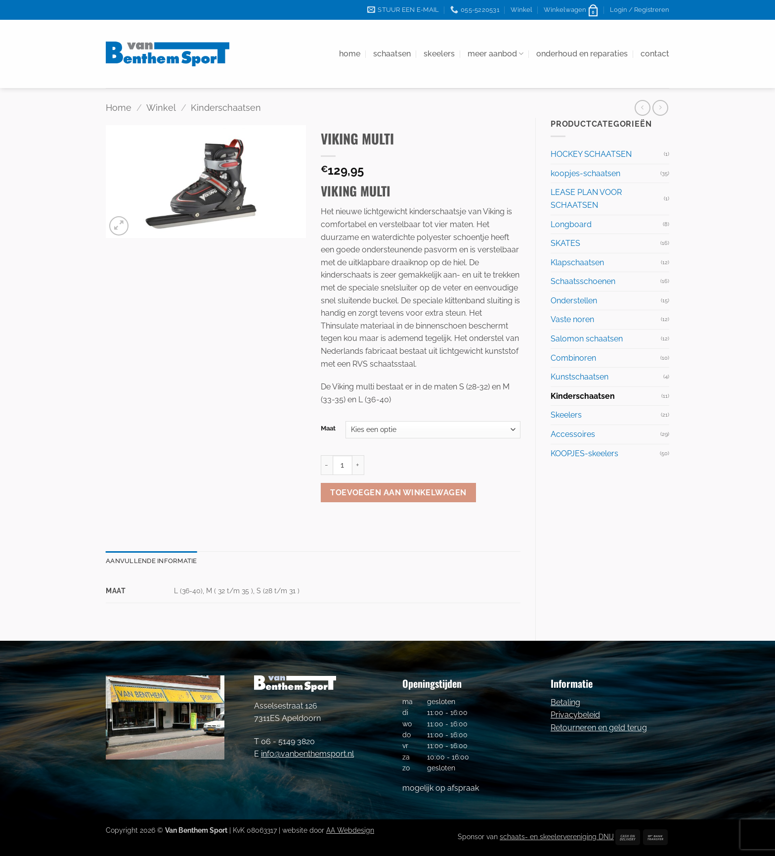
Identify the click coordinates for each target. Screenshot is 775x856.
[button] (571, 9)
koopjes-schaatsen (585, 173)
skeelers (439, 53)
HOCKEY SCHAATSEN (591, 154)
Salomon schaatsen (587, 338)
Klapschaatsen (577, 262)
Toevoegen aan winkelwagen (398, 492)
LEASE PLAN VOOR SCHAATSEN (586, 199)
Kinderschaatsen (226, 107)
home (349, 53)
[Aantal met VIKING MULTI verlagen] (327, 465)
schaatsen (392, 53)
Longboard (571, 224)
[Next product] (642, 107)
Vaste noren (572, 319)
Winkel (521, 9)
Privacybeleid (575, 714)
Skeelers (566, 415)
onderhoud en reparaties (582, 53)
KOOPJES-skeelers (584, 453)
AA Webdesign (350, 830)
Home (118, 107)
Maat (328, 428)
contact (655, 53)
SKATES (565, 243)
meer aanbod (495, 54)
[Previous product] (660, 107)
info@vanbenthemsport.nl (307, 754)
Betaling (565, 702)
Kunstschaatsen (579, 376)
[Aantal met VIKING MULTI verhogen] (358, 465)
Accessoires (573, 434)
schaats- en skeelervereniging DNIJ (557, 836)
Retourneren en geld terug (599, 727)
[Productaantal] (342, 465)
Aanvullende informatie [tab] (151, 561)
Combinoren (573, 358)
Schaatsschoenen (583, 281)
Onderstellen (574, 300)
